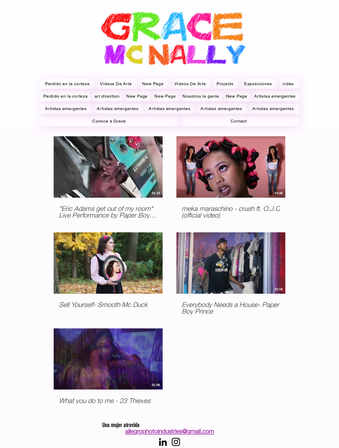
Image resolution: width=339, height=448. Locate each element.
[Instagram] (175, 441)
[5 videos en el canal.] (169, 273)
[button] (288, 84)
